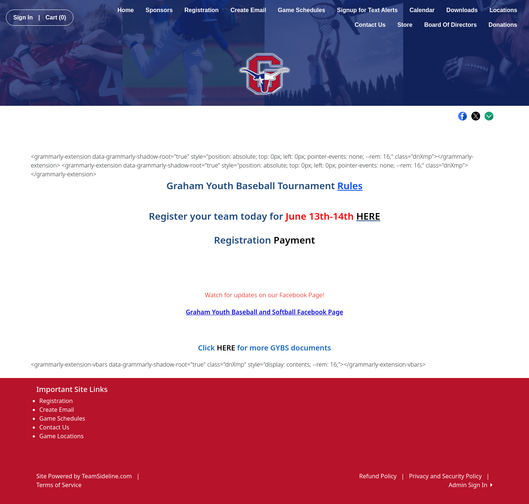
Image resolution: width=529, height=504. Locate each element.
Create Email (248, 10)
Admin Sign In (471, 485)
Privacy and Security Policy (445, 476)
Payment (294, 239)
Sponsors (159, 10)
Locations (503, 10)
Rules (350, 185)
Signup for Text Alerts (367, 10)
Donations (503, 25)
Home (126, 10)
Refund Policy (378, 476)
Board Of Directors (450, 25)
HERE (368, 216)
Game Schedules (301, 10)
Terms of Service (59, 485)
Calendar (422, 10)
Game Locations (61, 436)
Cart (56, 17)
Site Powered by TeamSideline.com (84, 476)
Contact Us (370, 25)
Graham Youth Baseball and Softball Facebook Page (264, 312)
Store (405, 25)
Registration (201, 10)
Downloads (462, 10)
